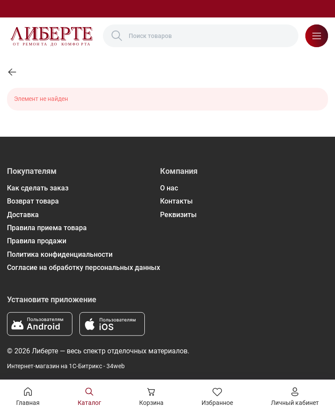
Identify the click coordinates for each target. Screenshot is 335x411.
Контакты (176, 201)
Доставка (23, 215)
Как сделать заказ (37, 188)
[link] (12, 72)
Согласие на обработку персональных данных (83, 267)
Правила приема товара (47, 228)
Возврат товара (33, 201)
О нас (169, 188)
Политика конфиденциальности (60, 254)
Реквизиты (178, 215)
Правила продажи (36, 241)
